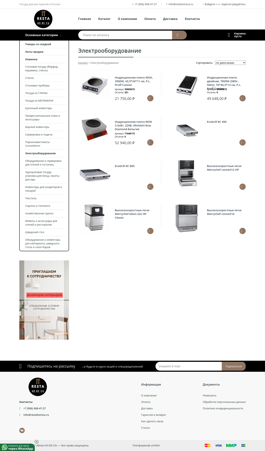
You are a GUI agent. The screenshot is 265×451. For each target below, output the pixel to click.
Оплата (150, 19)
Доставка (170, 19)
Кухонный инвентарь (38, 108)
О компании (127, 19)
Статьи (145, 427)
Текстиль (30, 198)
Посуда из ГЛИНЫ (36, 93)
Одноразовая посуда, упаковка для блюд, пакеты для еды (42, 175)
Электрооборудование (40, 153)
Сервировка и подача (38, 134)
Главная (84, 19)
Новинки (31, 59)
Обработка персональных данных (224, 402)
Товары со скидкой (38, 44)
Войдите (210, 4)
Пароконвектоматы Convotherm (37, 143)
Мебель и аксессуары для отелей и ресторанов (41, 222)
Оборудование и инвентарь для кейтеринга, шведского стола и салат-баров (42, 243)
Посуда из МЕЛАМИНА (39, 100)
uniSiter (155, 445)
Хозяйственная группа (39, 213)
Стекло (29, 78)
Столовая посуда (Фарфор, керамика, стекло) (41, 68)
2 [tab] (44, 338)
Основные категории (41, 35)
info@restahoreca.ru (181, 4)
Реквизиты (209, 395)
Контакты (192, 19)
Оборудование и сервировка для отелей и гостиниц (43, 162)
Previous (16, 298)
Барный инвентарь (37, 127)
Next (72, 298)
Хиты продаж (34, 51)
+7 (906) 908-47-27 (146, 4)
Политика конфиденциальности (223, 408)
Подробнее (242, 142)
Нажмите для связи (21, 447)
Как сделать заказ (152, 421)
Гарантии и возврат (153, 415)
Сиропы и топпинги (37, 206)
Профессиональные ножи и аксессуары (42, 117)
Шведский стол (34, 232)
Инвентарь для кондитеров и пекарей (43, 188)
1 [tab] (38, 338)
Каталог (104, 19)
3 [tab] (50, 338)
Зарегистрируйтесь (233, 4)
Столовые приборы (37, 85)
